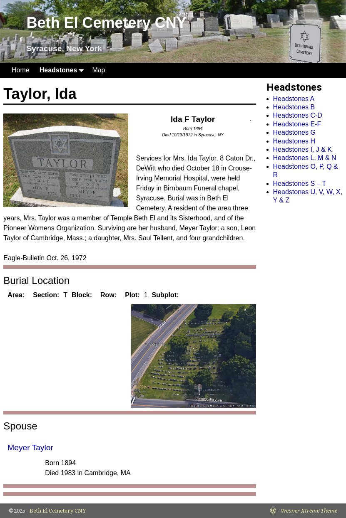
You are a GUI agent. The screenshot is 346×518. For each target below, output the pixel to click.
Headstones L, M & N (304, 157)
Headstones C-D (297, 115)
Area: (16, 294)
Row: (108, 294)
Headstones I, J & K (302, 149)
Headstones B (294, 107)
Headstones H (294, 141)
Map (98, 70)
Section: (46, 294)
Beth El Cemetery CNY (107, 22)
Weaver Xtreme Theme (309, 511)
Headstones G (294, 132)
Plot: (132, 294)
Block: (82, 294)
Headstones (63, 70)
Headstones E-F (297, 124)
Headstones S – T (299, 183)
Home (21, 70)
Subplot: (165, 294)
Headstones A (294, 98)
